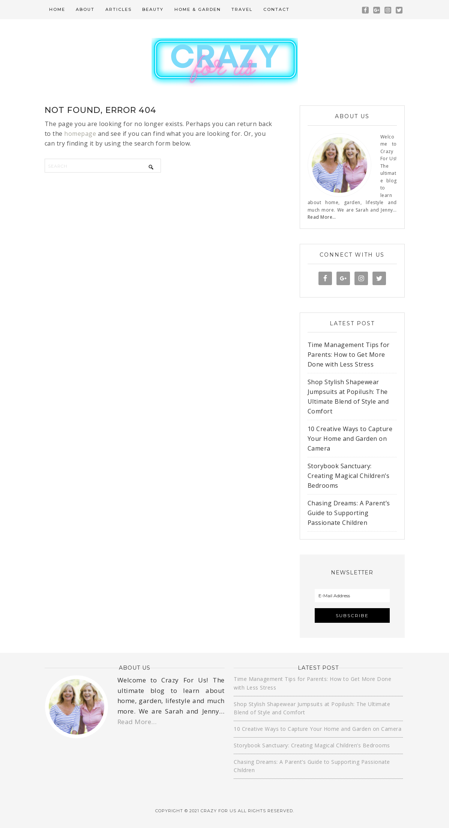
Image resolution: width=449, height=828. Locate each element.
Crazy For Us (225, 62)
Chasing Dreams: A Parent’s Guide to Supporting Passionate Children (349, 513)
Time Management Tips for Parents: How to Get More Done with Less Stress (349, 354)
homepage (80, 133)
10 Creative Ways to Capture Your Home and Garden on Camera (350, 438)
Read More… (322, 217)
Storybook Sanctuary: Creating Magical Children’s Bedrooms (349, 476)
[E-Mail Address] (352, 595)
